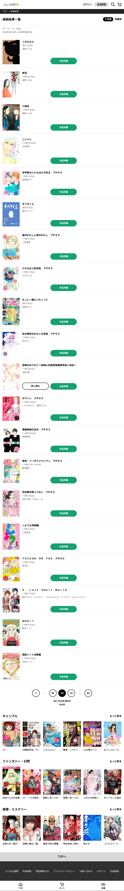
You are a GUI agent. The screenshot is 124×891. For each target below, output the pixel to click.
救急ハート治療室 (31, 654)
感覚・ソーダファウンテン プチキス (42, 460)
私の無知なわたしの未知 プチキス (41, 333)
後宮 (24, 72)
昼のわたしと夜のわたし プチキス (41, 235)
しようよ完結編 (30, 525)
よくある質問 (11, 871)
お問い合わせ (86, 871)
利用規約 (27, 871)
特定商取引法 (42, 871)
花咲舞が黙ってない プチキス (38, 492)
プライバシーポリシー (64, 871)
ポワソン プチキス (32, 398)
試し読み (35, 386)
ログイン (87, 4)
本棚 (103, 888)
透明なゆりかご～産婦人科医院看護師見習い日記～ (49, 365)
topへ (62, 856)
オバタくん (28, 203)
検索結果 (15, 11)
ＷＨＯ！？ (28, 621)
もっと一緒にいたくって (35, 299)
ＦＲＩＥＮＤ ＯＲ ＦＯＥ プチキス (43, 558)
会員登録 (101, 4)
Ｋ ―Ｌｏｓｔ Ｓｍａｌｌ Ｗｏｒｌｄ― (45, 589)
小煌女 (25, 106)
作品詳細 (63, 61)
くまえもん (28, 41)
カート (62, 888)
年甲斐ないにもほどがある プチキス (42, 172)
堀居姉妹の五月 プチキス (36, 429)
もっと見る (115, 716)
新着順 (118, 19)
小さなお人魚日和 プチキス (37, 268)
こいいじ (27, 139)
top (5, 11)
